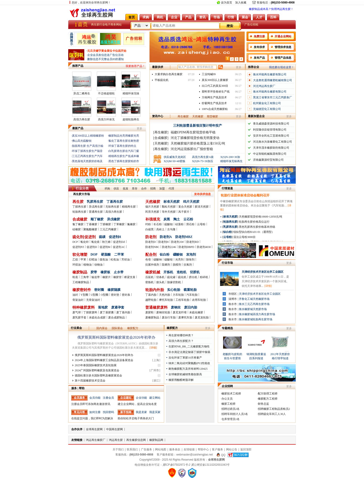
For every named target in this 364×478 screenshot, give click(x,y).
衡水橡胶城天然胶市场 (253, 309)
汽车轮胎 (192, 294)
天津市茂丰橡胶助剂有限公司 (271, 147)
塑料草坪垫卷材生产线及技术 (216, 92)
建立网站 (154, 397)
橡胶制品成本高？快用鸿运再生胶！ (271, 9)
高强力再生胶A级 (203, 157)
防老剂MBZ (183, 237)
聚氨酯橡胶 (90, 229)
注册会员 (108, 397)
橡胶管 (117, 277)
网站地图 (160, 449)
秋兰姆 (106, 242)
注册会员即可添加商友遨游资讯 (90, 404)
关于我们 (118, 449)
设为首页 (226, 2)
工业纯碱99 (209, 74)
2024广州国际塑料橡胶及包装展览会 (97, 370)
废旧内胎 (190, 307)
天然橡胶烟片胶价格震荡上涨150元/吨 (198, 143)
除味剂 (190, 259)
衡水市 (232, 304)
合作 (144, 188)
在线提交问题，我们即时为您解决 (92, 418)
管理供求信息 (283, 47)
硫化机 (182, 277)
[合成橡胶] (160, 138)
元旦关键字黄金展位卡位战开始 (106, 50)
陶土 (176, 219)
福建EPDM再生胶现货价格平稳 (193, 132)
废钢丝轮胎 (163, 312)
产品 (188, 17)
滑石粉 (190, 224)
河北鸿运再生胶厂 (264, 86)
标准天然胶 (171, 201)
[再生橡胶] (160, 132)
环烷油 (76, 264)
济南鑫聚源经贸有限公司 (268, 159)
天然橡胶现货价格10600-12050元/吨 (260, 216)
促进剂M (105, 247)
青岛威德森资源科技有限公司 (271, 123)
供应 (116, 188)
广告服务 (146, 449)
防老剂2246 (169, 247)
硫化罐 (171, 277)
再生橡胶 (183, 116)
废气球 (76, 312)
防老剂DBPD (186, 247)
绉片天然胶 (191, 201)
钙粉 (148, 224)
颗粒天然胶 (169, 206)
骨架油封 (78, 300)
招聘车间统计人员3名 (234, 414)
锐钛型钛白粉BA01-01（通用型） (253, 232)
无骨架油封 (93, 300)
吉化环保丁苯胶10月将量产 (185, 357)
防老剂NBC (152, 247)
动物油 (98, 264)
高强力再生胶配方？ (181, 341)
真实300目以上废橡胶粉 (215, 80)
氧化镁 (95, 242)
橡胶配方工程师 (267, 398)
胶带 (94, 272)
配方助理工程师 (267, 393)
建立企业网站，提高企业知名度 (137, 404)
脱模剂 (177, 264)
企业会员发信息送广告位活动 (105, 55)
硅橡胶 (76, 229)
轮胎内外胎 (154, 290)
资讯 (202, 17)
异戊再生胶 (96, 206)
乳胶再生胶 (95, 201)
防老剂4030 (204, 247)
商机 (160, 17)
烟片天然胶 (152, 206)
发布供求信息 (202, 194)
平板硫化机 (162, 80)
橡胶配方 (132, 328)
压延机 (149, 277)
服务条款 (174, 449)
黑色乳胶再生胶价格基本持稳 (257, 226)
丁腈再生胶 (79, 206)
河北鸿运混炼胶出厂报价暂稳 (192, 149)
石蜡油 (93, 259)
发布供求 (259, 47)
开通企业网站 (283, 36)
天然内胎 (164, 294)
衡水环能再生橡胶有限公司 (269, 74)
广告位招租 (251, 24)
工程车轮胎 (182, 300)
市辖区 (232, 293)
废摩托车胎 (185, 317)
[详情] (268, 286)
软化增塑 (79, 255)
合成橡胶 (79, 219)
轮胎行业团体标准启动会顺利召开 (245, 195)
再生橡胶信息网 (136, 440)
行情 (231, 17)
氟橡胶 (131, 224)
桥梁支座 (129, 277)
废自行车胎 (169, 317)
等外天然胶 (169, 211)
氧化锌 (84, 242)
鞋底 (75, 277)
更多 (139, 128)
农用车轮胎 (199, 300)
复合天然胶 (185, 206)
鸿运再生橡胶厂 (95, 440)
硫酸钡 (168, 224)
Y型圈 (84, 294)
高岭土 (160, 229)
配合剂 (150, 255)
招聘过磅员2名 (230, 409)
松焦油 (114, 259)
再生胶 (78, 202)
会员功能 (95, 397)
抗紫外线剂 (152, 264)
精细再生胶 (129, 206)
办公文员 (227, 398)
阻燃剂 (166, 264)
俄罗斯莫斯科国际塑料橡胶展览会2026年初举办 (116, 337)
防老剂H (163, 242)
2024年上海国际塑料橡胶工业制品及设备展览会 (104, 360)
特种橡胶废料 (83, 307)
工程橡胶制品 (80, 282)
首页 (131, 17)
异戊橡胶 (113, 219)
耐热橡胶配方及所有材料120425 (188, 368)
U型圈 (94, 294)
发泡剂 (191, 254)
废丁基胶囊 (107, 312)
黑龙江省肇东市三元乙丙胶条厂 (272, 97)
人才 (259, 17)
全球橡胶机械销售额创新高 (185, 374)
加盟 (162, 188)
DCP (75, 242)
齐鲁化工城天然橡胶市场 (254, 299)
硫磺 (102, 237)
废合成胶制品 (116, 317)
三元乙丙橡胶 (108, 229)
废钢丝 (176, 307)
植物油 (87, 264)
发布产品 (259, 57)
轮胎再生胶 (79, 211)
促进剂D (92, 247)
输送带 (95, 277)
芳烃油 (125, 259)
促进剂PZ (78, 247)
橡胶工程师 (228, 403)
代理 (171, 188)
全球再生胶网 (92, 13)
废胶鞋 (149, 312)
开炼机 (168, 272)
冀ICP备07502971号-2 (176, 464)
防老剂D (150, 242)
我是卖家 (141, 412)
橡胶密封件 (81, 290)
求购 (146, 17)
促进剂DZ (119, 242)
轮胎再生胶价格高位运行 (254, 221)
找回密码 (108, 412)
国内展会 (101, 328)
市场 (216, 17)
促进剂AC (119, 247)
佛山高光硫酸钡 (81, 140)
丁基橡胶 (91, 224)
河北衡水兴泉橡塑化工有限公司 (272, 141)
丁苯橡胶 (119, 224)
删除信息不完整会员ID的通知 (105, 59)
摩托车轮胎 (166, 300)
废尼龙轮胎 (202, 317)
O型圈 (104, 294)
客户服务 (217, 449)
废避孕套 (117, 307)
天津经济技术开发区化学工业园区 (262, 271)
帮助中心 (203, 449)
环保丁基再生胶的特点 (122, 146)
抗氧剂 (188, 264)
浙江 (156, 380)
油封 (75, 294)
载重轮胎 (190, 290)
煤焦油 (104, 259)
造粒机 (181, 272)
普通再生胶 (96, 211)
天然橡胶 (197, 116)
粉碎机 (204, 277)
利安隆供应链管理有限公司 (269, 129)
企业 (174, 17)
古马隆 (171, 229)
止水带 (119, 272)
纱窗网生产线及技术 (214, 103)
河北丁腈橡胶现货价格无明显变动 (195, 138)
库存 (134, 188)
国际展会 (117, 328)
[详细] (153, 347)
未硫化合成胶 (97, 317)
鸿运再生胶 (116, 440)
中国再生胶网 (114, 429)
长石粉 (157, 224)
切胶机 (195, 272)
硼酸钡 (178, 254)
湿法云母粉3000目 (244, 237)
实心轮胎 (173, 290)
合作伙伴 (76, 429)
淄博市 (232, 299)
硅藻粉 (179, 224)
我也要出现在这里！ (281, 67)
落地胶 (103, 307)
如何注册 (95, 412)
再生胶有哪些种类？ (181, 335)
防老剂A (166, 237)
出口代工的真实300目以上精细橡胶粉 (215, 86)
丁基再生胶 (115, 201)
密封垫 (115, 294)
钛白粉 (164, 254)
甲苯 (83, 259)
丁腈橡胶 (105, 224)
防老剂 (150, 237)
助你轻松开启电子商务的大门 (136, 418)
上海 (156, 360)
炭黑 (166, 219)
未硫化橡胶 (196, 312)
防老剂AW (177, 242)
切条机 (160, 277)
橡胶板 (105, 272)
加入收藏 (240, 2)
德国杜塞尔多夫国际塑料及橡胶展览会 (98, 375)
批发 (125, 188)
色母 (148, 259)
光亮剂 (179, 259)
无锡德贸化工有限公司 (267, 109)
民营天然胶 (152, 211)
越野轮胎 (150, 300)
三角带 (85, 277)
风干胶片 (183, 211)
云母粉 (201, 224)
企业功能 (141, 397)
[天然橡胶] (160, 143)
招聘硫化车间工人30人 (272, 414)
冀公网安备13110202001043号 (210, 464)
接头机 (160, 282)
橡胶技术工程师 (231, 393)
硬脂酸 (106, 254)
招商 (153, 188)
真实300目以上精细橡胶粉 (88, 135)
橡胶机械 (152, 272)
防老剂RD (192, 242)
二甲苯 (119, 254)
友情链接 (76, 440)
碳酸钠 (157, 259)
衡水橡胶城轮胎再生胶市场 (255, 319)
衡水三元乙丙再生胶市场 (254, 304)
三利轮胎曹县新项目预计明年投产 (197, 125)
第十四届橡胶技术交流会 (90, 380)
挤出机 (193, 277)
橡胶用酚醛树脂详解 (181, 380)
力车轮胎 (178, 294)
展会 (245, 17)
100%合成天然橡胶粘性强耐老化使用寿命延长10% (216, 109)
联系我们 (132, 449)
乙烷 (75, 259)
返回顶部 (245, 449)
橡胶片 (106, 277)
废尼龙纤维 (180, 312)
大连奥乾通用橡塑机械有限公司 (272, 80)
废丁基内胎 (123, 312)
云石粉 (188, 219)
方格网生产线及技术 (214, 97)
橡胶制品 (79, 272)
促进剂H (115, 237)
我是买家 (154, 412)
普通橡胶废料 (156, 307)
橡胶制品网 (156, 440)
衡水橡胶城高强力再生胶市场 (257, 314)
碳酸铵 (168, 259)
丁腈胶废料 (90, 312)
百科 (273, 17)
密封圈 (99, 290)
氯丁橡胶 (78, 224)
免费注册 (259, 36)
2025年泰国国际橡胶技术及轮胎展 (96, 365)
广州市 (155, 370)
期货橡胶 (212, 116)
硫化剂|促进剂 (84, 237)
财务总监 (263, 403)
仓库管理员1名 (230, 419)
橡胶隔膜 (113, 290)
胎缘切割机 (174, 282)
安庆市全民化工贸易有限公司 (271, 135)
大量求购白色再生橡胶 (168, 74)
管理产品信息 (283, 57)
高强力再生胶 (113, 211)
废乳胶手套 (79, 317)
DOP (94, 254)
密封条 (126, 294)
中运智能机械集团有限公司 (269, 153)
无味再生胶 (112, 206)
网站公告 (231, 449)
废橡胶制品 (152, 317)
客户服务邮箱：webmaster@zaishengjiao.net (185, 454)
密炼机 (149, 282)
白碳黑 (149, 229)
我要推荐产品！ (135, 66)
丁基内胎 (150, 294)
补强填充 (152, 219)
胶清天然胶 (202, 206)
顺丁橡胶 (97, 219)
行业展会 (76, 328)
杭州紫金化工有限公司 (267, 103)
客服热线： (134, 454)
